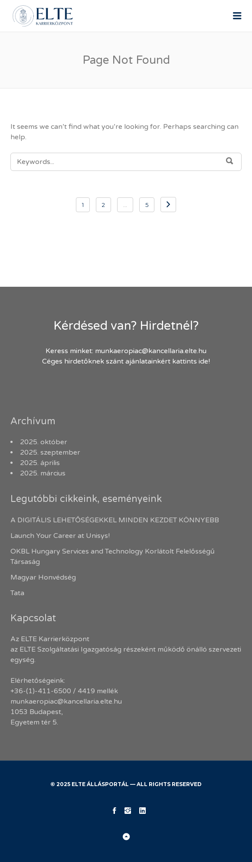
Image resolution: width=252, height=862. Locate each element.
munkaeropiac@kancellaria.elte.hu (150, 351)
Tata (17, 593)
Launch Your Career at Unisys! (60, 535)
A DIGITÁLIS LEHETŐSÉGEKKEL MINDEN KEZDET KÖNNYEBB (114, 520)
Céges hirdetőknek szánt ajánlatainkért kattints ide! (126, 361)
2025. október (43, 442)
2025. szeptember (50, 452)
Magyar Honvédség (43, 577)
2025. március (42, 473)
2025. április (40, 463)
